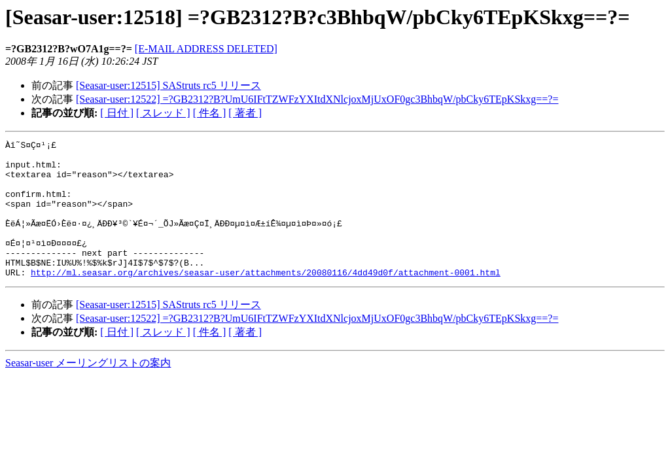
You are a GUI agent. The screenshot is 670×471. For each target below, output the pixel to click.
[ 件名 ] (209, 112)
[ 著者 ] (245, 112)
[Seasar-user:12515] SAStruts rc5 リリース (168, 85)
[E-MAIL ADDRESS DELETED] (206, 48)
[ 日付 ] (116, 112)
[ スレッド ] (163, 112)
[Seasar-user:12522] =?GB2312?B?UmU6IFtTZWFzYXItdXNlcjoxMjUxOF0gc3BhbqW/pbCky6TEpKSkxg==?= (317, 99)
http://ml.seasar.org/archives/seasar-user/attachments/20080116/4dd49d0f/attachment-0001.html (266, 299)
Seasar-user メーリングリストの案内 (88, 390)
